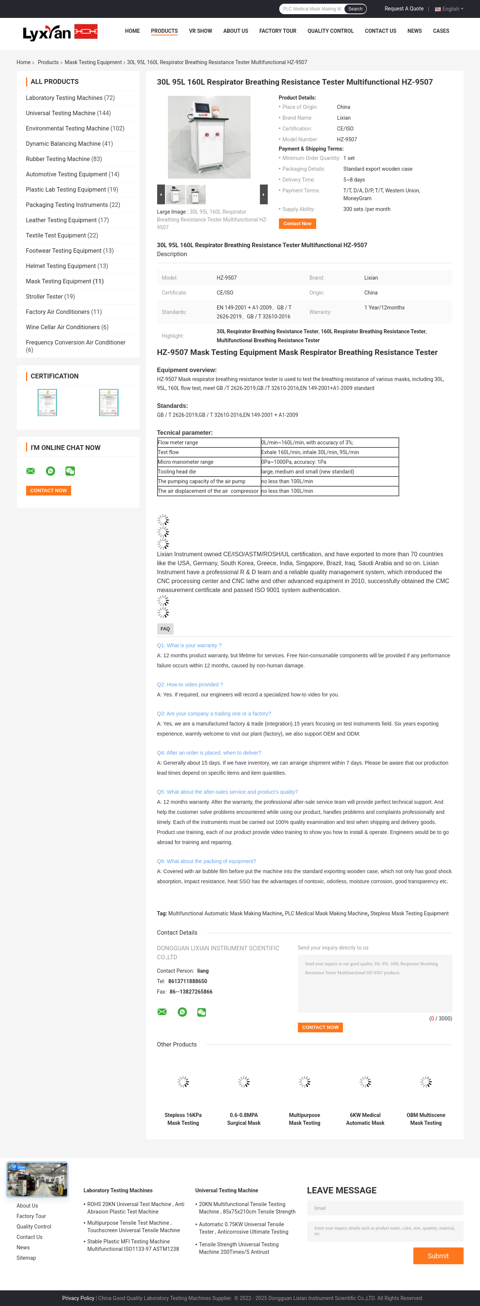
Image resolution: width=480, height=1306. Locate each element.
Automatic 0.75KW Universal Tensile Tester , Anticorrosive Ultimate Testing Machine (244, 1229)
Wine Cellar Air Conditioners (63, 327)
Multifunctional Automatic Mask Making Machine (225, 913)
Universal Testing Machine (61, 113)
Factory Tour (278, 31)
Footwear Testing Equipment (64, 250)
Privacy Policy (78, 1298)
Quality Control (331, 31)
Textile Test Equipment (56, 235)
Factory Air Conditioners (58, 311)
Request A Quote (404, 9)
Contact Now (298, 223)
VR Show (200, 31)
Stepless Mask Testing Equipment (410, 913)
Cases (441, 31)
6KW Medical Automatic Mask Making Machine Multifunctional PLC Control (365, 1119)
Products (164, 31)
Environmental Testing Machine (67, 128)
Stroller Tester (44, 296)
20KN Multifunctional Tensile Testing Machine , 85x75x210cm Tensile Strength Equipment (247, 1209)
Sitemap (26, 1258)
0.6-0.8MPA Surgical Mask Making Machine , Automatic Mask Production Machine (243, 1119)
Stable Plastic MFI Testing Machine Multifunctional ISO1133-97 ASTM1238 (133, 1245)
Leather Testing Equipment (61, 220)
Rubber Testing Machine (58, 159)
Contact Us (380, 31)
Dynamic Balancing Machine (63, 143)
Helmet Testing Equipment (61, 266)
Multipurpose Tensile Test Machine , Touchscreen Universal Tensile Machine (134, 1226)
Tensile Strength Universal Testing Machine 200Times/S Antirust (239, 1248)
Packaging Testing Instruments (67, 204)
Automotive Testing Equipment (66, 174)
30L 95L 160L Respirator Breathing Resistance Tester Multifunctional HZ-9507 (212, 219)
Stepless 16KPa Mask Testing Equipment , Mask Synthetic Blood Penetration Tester (183, 1119)
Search (355, 9)
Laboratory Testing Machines (64, 97)
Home (132, 31)
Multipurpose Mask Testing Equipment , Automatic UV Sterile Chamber (305, 1119)
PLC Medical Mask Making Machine (326, 913)
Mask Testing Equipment (93, 62)
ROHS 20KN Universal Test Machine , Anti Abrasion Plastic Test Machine (136, 1208)
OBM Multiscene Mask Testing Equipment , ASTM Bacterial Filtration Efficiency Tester (426, 1119)
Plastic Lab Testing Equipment (66, 189)
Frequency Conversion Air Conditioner (76, 342)
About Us (235, 31)
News (414, 31)
